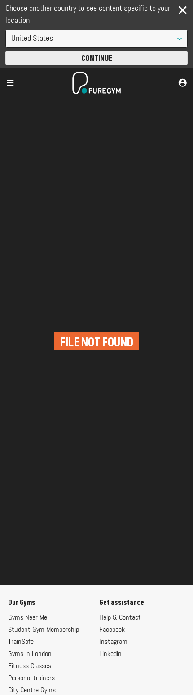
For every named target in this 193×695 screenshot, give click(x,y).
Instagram (113, 642)
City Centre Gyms (32, 690)
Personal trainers (31, 678)
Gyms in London (30, 654)
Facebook (112, 630)
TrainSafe (21, 642)
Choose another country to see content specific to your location (87, 14)
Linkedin (110, 654)
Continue (96, 57)
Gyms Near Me (27, 618)
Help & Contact (120, 618)
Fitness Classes (29, 666)
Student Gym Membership (43, 630)
